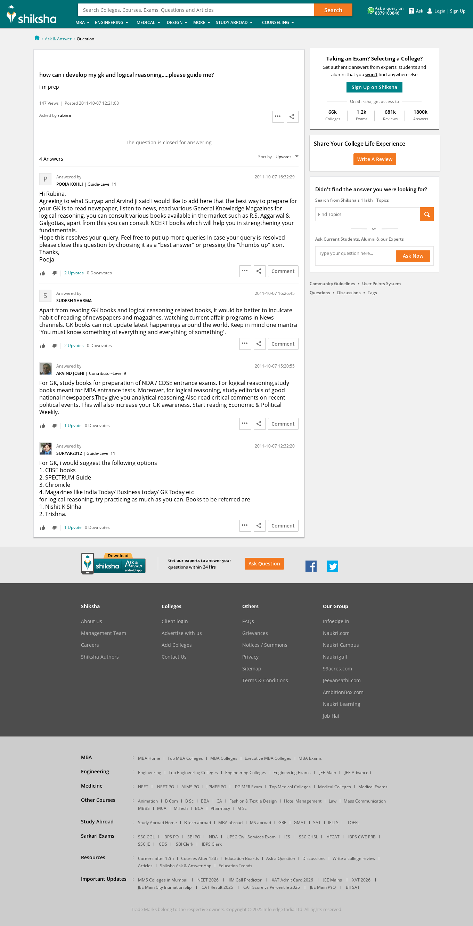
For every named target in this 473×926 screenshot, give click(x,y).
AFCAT (333, 837)
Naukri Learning (341, 704)
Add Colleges (177, 645)
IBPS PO (171, 837)
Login (440, 11)
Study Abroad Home (157, 823)
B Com (171, 801)
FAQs (248, 621)
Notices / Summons (264, 645)
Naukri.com (336, 633)
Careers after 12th (156, 858)
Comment (283, 271)
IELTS (333, 823)
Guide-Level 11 (102, 184)
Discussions (349, 293)
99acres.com (337, 668)
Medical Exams (373, 787)
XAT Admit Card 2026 (292, 880)
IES (287, 837)
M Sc (242, 808)
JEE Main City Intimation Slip (164, 887)
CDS (163, 844)
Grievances (255, 633)
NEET (143, 787)
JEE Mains (332, 880)
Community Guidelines (332, 284)
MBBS (144, 808)
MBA (83, 23)
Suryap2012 (69, 453)
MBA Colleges (223, 758)
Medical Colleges (334, 787)
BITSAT (353, 887)
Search (333, 10)
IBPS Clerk (212, 844)
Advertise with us (182, 633)
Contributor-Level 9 (107, 373)
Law (332, 801)
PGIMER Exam (248, 787)
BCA (199, 808)
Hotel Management (302, 801)
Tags (372, 293)
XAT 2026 (361, 880)
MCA (161, 808)
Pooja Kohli (70, 184)
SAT (317, 823)
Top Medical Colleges (290, 787)
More (202, 23)
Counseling (280, 23)
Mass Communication (365, 801)
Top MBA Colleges (185, 758)
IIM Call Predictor (245, 880)
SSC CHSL (308, 837)
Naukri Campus (341, 645)
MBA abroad (230, 823)
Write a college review (354, 858)
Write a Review (374, 159)
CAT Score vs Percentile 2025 (271, 887)
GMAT (300, 823)
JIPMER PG (216, 787)
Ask (419, 11)
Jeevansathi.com (342, 680)
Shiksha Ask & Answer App (185, 866)
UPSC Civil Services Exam (251, 837)
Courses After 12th (199, 858)
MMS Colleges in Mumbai (162, 880)
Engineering (113, 23)
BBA (205, 801)
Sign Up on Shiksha (374, 87)
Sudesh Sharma (74, 301)
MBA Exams (310, 758)
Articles (145, 866)
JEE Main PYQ (323, 887)
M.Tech (181, 808)
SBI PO (193, 837)
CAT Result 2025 (217, 887)
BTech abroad (197, 823)
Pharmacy (220, 808)
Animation (148, 801)
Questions (320, 293)
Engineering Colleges (245, 772)
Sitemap (251, 668)
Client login (175, 621)
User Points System (381, 284)
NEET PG (165, 787)
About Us (91, 621)
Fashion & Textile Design (253, 801)
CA (219, 801)
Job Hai (331, 716)
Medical (150, 23)
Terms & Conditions (265, 680)
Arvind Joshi (70, 373)
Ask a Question (280, 858)
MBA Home (149, 758)
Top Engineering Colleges (193, 772)
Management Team (103, 633)
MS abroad (260, 823)
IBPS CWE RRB (362, 837)
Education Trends (235, 866)
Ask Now (413, 255)
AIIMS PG (190, 787)
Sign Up (457, 11)
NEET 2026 (208, 880)
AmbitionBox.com (343, 692)
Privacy (250, 656)
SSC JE (144, 844)
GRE (282, 823)
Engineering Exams (292, 772)
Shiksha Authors (100, 656)
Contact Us (174, 656)
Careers (90, 645)
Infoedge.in (336, 621)
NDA (213, 837)
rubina (64, 115)
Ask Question (264, 563)
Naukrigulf (335, 656)
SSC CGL (146, 837)
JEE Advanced (358, 772)
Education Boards (242, 858)
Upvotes (284, 157)
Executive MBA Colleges (268, 758)
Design (178, 23)
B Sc (189, 801)
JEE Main (327, 772)
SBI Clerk (184, 844)
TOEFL (353, 823)
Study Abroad (237, 23)
